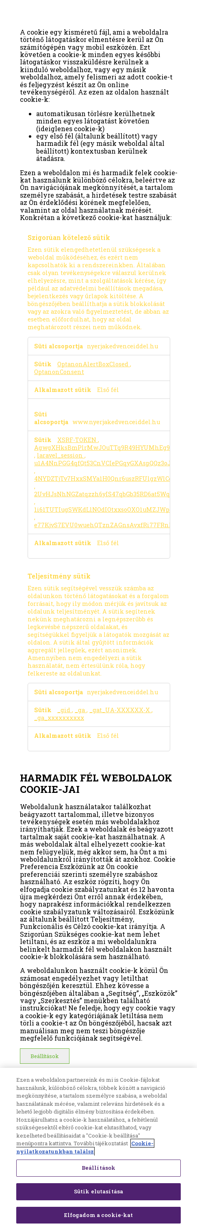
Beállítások (44, 1056)
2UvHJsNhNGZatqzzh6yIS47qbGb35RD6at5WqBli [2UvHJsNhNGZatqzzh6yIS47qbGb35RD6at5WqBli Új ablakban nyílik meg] (106, 494)
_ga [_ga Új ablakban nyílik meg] (81, 710)
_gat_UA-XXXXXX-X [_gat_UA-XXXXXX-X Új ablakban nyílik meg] (120, 710)
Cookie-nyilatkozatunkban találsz (85, 1150)
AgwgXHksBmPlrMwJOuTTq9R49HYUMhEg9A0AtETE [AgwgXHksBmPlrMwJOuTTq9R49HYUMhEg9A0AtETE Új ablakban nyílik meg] (114, 447)
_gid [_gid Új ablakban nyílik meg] (64, 710)
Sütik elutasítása (98, 1193)
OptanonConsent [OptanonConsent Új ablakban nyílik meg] (59, 372)
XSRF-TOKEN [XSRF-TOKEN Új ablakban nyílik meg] (77, 440)
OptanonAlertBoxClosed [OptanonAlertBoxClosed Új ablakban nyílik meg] (93, 364)
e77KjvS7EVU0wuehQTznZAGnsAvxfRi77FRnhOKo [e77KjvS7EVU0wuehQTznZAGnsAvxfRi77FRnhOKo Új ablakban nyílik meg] (109, 525)
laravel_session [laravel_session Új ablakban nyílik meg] (60, 455)
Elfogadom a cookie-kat (98, 1217)
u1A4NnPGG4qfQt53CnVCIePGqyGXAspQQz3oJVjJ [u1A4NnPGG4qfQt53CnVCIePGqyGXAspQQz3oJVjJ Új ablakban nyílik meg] (107, 463)
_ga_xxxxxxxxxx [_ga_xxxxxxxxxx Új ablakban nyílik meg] (59, 718)
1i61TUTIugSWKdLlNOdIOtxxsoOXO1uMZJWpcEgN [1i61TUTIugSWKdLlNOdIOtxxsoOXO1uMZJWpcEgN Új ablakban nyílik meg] (109, 509)
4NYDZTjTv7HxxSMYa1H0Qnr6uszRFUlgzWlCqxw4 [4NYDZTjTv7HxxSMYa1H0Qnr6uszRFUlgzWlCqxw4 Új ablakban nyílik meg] (109, 478)
